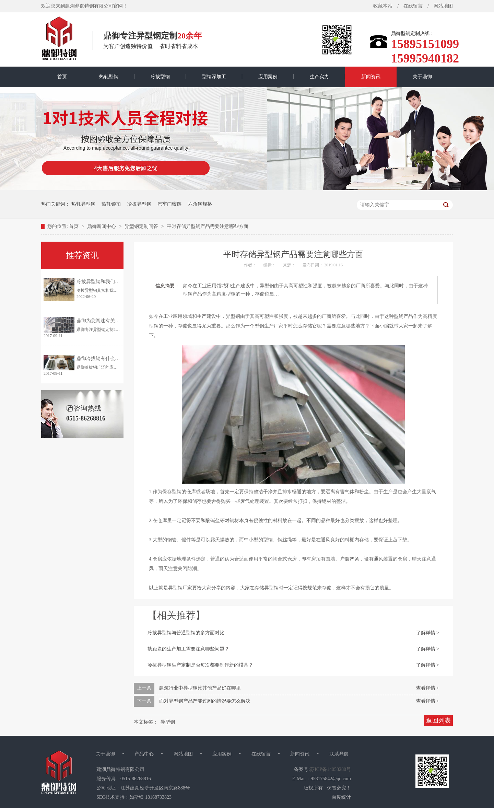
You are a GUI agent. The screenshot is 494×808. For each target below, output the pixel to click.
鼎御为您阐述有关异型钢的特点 (110, 320)
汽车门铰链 (169, 204)
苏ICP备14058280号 (330, 769)
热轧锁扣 (111, 204)
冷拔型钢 (160, 76)
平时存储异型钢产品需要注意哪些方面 (207, 226)
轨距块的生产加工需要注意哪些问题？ (188, 648)
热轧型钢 (108, 76)
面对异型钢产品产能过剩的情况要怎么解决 (204, 701)
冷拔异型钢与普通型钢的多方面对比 (186, 632)
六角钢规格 (200, 204)
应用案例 (268, 76)
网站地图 (443, 6)
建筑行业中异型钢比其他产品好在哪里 (200, 688)
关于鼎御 (422, 76)
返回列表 (438, 720)
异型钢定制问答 (142, 226)
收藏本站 (382, 6)
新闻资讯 (370, 76)
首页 (62, 76)
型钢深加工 (214, 76)
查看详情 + (427, 688)
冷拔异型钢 (139, 204)
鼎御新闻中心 (102, 226)
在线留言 (413, 6)
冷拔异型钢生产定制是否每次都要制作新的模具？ (200, 665)
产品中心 (144, 754)
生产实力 (319, 76)
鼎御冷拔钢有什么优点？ (103, 358)
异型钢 (168, 722)
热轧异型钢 (83, 204)
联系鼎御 (339, 754)
